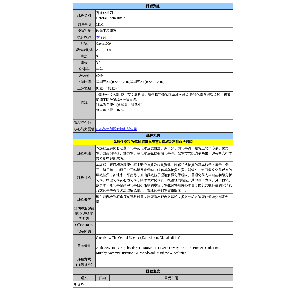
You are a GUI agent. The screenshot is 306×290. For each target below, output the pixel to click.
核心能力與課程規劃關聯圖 (116, 129)
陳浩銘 (101, 37)
